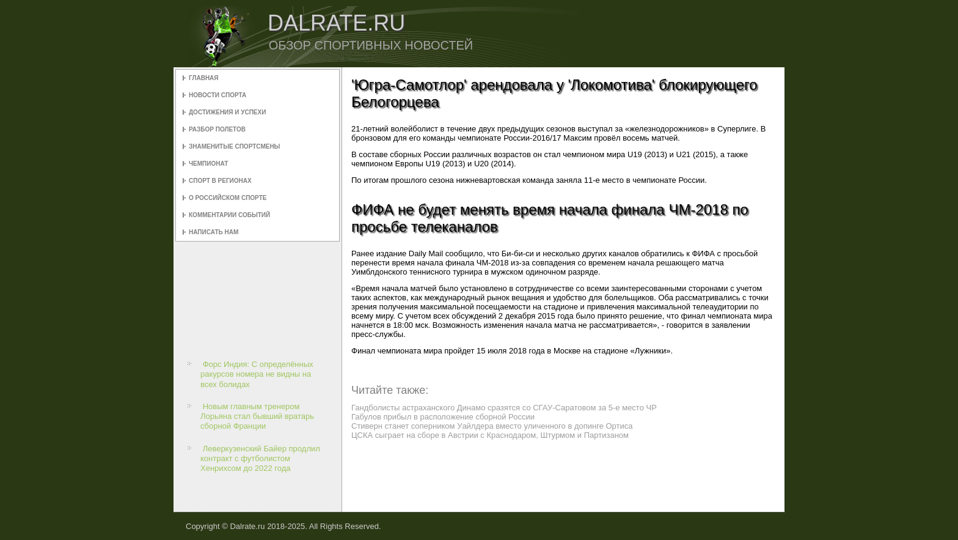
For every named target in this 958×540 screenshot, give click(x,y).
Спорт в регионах (220, 180)
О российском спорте (227, 197)
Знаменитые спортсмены (234, 146)
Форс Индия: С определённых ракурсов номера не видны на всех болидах (256, 374)
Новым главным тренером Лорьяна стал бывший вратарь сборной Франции (257, 416)
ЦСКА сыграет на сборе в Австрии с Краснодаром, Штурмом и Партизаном (490, 435)
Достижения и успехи (227, 112)
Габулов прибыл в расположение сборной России (443, 416)
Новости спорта (217, 95)
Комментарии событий (229, 215)
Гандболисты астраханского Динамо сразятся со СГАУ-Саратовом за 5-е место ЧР (504, 407)
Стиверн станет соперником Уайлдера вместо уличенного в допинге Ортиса (492, 426)
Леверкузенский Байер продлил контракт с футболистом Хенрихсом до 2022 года (260, 458)
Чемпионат (208, 163)
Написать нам (213, 232)
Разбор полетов (217, 129)
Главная (204, 78)
